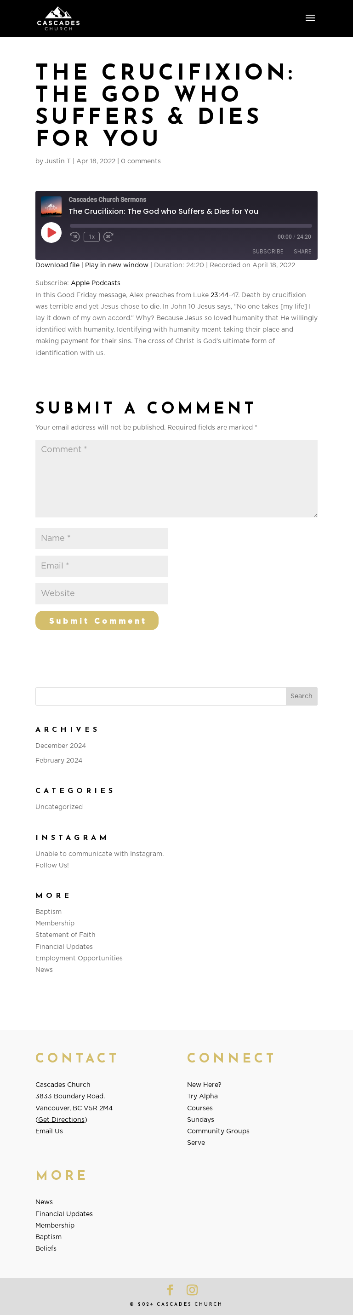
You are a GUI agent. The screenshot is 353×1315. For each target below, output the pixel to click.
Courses (200, 1108)
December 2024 (60, 746)
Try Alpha (202, 1096)
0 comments (141, 161)
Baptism (48, 912)
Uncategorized (59, 807)
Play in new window (116, 265)
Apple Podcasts (95, 283)
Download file (57, 265)
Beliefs (46, 1249)
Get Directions (61, 1120)
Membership (54, 923)
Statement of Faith (65, 935)
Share (302, 251)
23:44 (219, 295)
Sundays (200, 1120)
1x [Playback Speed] (92, 237)
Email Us (49, 1131)
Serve (196, 1143)
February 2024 (58, 761)
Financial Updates (64, 947)
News (44, 970)
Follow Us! (52, 865)
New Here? (204, 1085)
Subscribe (267, 251)
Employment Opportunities (79, 958)
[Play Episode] (51, 232)
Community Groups (218, 1131)
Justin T (58, 161)
